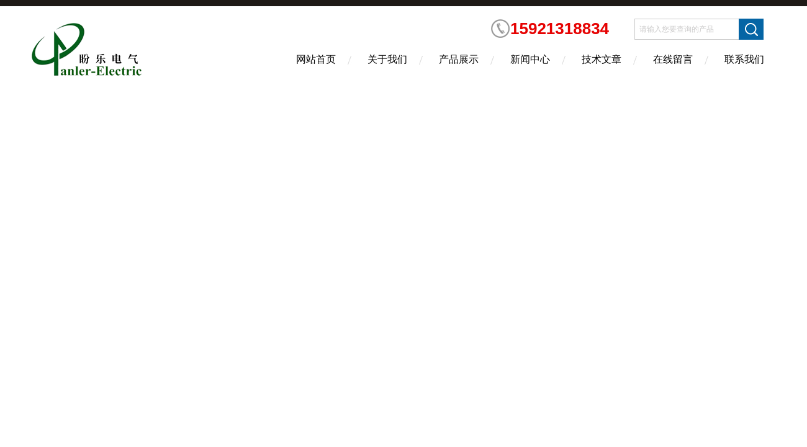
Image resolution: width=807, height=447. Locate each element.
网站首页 (316, 59)
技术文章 (601, 59)
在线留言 (673, 59)
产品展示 (459, 59)
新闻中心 (530, 59)
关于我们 (387, 59)
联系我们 (744, 59)
